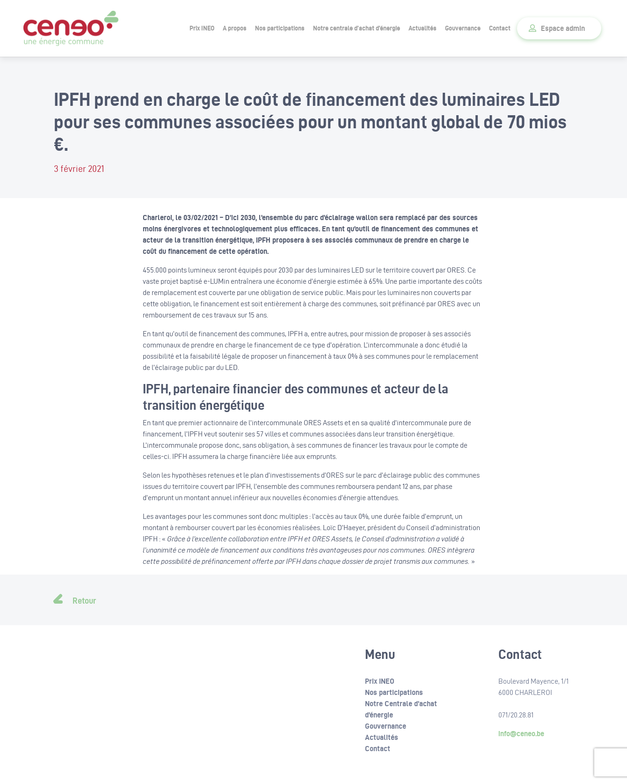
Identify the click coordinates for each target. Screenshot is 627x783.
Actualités (422, 28)
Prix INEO (202, 28)
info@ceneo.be (521, 734)
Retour (84, 600)
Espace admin (563, 28)
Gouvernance (463, 28)
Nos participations (280, 28)
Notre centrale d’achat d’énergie (356, 28)
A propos (235, 28)
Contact (499, 28)
